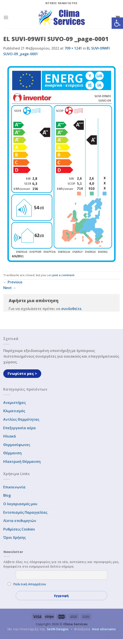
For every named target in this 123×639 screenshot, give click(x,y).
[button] (117, 23)
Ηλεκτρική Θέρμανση (22, 461)
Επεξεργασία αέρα (19, 427)
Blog (7, 495)
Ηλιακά (9, 436)
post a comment (63, 275)
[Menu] (6, 17)
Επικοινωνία (14, 487)
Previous (12, 282)
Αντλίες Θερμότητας (21, 419)
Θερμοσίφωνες (16, 444)
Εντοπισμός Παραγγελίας (25, 512)
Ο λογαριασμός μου (20, 503)
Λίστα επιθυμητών (19, 520)
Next (9, 287)
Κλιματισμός (14, 410)
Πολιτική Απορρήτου (29, 584)
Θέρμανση (12, 453)
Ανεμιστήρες (14, 402)
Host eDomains (104, 629)
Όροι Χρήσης (14, 537)
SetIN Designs (57, 629)
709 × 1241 (73, 48)
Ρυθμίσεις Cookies (19, 529)
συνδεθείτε (71, 308)
